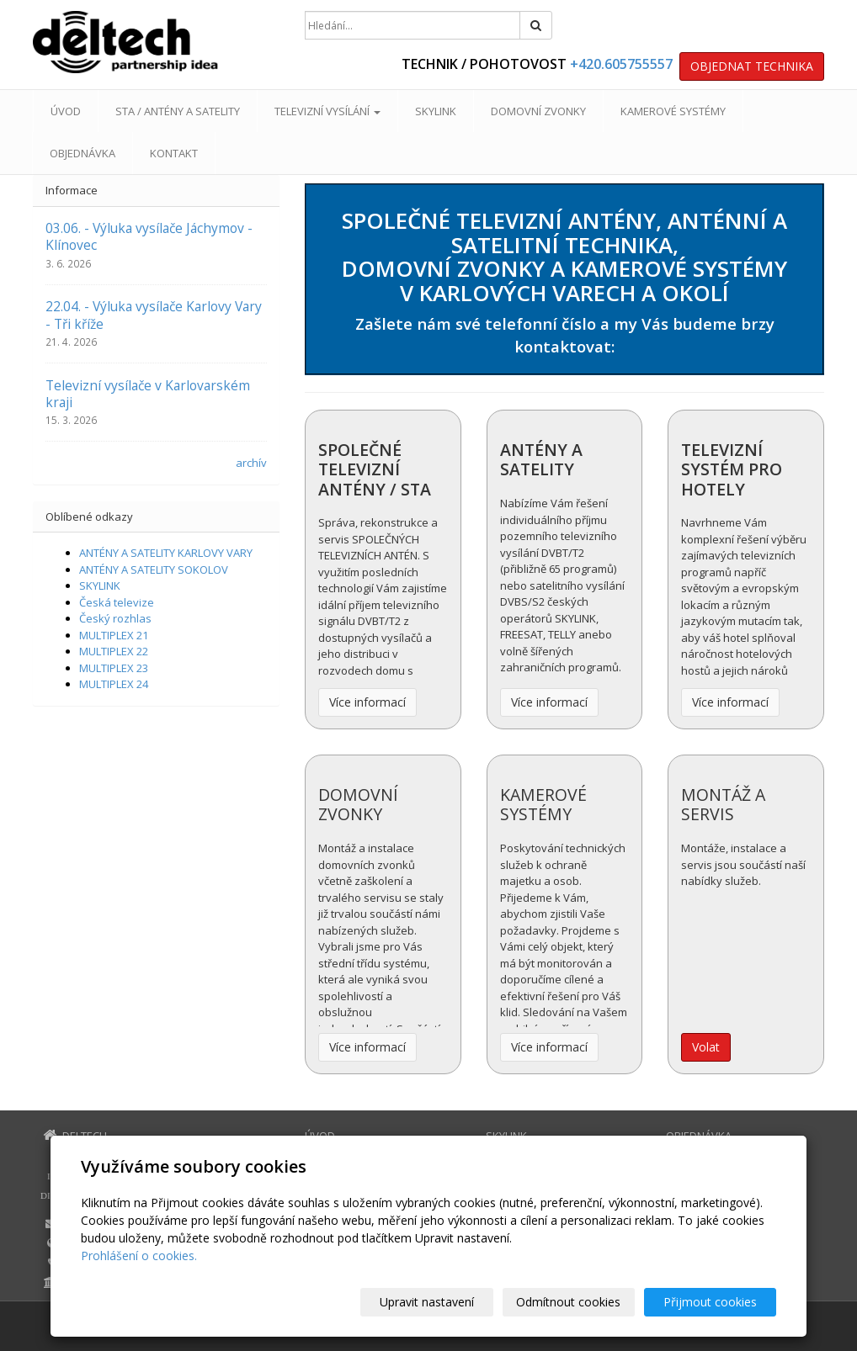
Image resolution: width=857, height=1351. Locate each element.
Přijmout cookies (712, 1302)
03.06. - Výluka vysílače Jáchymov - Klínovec (149, 236)
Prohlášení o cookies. (139, 1256)
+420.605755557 (621, 64)
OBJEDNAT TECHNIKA (751, 66)
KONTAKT (174, 153)
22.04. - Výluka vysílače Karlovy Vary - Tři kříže (153, 314)
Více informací (367, 702)
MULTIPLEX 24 (113, 683)
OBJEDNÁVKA (82, 153)
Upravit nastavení (436, 1302)
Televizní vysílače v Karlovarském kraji (147, 393)
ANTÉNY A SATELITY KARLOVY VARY (166, 552)
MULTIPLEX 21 (113, 635)
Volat (706, 1047)
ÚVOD (66, 111)
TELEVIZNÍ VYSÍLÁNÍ (327, 111)
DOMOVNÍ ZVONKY (538, 111)
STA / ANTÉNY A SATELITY (177, 111)
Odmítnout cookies (574, 1302)
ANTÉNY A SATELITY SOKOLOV (153, 569)
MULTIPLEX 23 (113, 668)
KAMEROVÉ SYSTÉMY (673, 111)
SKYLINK (435, 111)
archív (251, 462)
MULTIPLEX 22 (113, 651)
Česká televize (116, 602)
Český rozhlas (115, 618)
